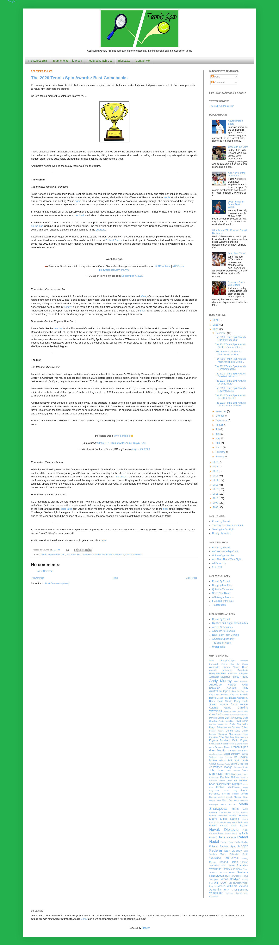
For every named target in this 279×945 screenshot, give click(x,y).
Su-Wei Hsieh (227, 872)
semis (167, 197)
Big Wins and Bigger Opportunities (230, 623)
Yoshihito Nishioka (233, 893)
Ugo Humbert (234, 883)
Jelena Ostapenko (239, 764)
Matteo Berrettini (238, 815)
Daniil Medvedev (233, 717)
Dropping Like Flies (222, 585)
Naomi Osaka (218, 825)
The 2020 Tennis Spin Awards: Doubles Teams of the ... (230, 346)
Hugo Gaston (225, 757)
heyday (58, 328)
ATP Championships (222, 660)
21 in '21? (217, 567)
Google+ (12, 1)
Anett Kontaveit (241, 681)
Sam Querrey (233, 850)
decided (79, 215)
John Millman (233, 770)
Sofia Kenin (228, 865)
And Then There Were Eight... (227, 559)
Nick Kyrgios (239, 825)
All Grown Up (219, 563)
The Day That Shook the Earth (228, 525)
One (143, 296)
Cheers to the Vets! (238, 147)
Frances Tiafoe (222, 747)
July (218, 429)
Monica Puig (225, 822)
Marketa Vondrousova (220, 812)
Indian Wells (217, 760)
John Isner (216, 770)
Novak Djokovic (223, 830)
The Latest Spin (37, 60)
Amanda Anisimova (220, 670)
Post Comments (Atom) (57, 583)
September (222, 420)
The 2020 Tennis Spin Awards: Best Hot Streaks (230, 397)
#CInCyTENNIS (105, 442)
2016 (216, 471)
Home (115, 578)
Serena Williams (223, 858)
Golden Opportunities (223, 555)
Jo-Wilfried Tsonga (220, 767)
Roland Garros (114, 240)
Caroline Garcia (220, 707)
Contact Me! (143, 60)
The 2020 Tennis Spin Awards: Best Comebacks (79, 77)
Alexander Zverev (219, 667)
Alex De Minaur (239, 664)
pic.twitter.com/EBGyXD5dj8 (130, 442)
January (220, 456)
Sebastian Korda (239, 854)
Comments (218, 82)
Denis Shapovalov (239, 724)
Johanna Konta (241, 767)
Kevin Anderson (84, 554)
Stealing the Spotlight (223, 529)
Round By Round (221, 581)
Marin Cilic (240, 808)
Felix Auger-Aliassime (219, 744)
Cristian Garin (242, 715)
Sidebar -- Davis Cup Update (236, 283)
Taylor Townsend (232, 876)
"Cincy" (67, 306)
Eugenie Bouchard (56, 554)
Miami (213, 818)
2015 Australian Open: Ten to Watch (236, 204)
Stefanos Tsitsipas (232, 869)
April (218, 442)
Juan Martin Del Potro (228, 772)
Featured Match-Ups (100, 60)
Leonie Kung (230, 790)
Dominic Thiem (240, 727)
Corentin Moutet (229, 715)
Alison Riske (240, 667)
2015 (216, 475)
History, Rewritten (221, 533)
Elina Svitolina (226, 737)
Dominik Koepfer (216, 731)
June (218, 434)
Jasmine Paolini (223, 764)
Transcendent (219, 605)
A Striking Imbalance (222, 597)
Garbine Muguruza (238, 750)
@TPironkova (162, 266)
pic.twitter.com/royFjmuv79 (114, 269)
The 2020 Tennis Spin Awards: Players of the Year (230, 338)
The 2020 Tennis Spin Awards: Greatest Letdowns (230, 375)
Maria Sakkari (228, 804)
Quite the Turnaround (223, 589)
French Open (239, 747)
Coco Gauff (215, 714)
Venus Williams (227, 886)
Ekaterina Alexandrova (229, 734)
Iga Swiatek (241, 757)
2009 (216, 502)
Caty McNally (242, 711)
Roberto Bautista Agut (222, 846)
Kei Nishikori (241, 780)
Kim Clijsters (234, 783)
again (78, 201)
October (220, 415)
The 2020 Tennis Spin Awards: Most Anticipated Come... (230, 360)
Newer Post (38, 578)
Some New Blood (221, 593)
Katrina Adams (225, 781)
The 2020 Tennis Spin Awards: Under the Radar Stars (230, 404)
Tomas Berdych (230, 879)
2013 (216, 484)
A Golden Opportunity (223, 639)
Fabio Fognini (240, 740)
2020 (216, 329)
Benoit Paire (222, 698)
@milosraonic (122, 435)
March (219, 447)
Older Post (191, 578)
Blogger (146, 928)
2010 (216, 498)
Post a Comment (44, 571)
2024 (216, 320)
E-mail (84, 919)
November (221, 411)
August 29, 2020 (140, 449)
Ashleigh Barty (237, 688)
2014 (216, 480)
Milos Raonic (99, 554)
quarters (100, 229)
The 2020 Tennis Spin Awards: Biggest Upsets (230, 389)
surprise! (121, 476)
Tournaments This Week (67, 60)
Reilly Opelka (241, 842)
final (142, 310)
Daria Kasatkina (226, 721)
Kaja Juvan (236, 774)
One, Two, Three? (237, 253)
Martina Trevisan (240, 812)
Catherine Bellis (229, 711)
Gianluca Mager (216, 754)
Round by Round (221, 521)
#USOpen (178, 266)
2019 (216, 462)
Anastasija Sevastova (219, 677)
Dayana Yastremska (218, 724)
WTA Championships (236, 889)
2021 (216, 324)
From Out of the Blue (223, 601)
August (220, 425)
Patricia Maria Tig (233, 833)
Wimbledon (216, 892)
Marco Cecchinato (230, 800)
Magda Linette (215, 800)
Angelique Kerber (222, 684)
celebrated (66, 508)
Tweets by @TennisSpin (221, 106)
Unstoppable (218, 647)
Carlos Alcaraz (239, 704)
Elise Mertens (241, 737)
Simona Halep (228, 861)
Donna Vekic (233, 730)
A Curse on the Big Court (225, 551)
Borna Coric (216, 701)
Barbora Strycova (229, 694)
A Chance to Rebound (223, 631)
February (221, 452)
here (103, 540)
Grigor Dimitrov (231, 754)
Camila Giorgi (232, 701)
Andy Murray (220, 681)
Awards (43, 554)
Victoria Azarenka (133, 554)
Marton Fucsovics (218, 815)
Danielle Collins (216, 718)
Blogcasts (124, 60)
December (221, 333)
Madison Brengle (225, 797)
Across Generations (222, 627)
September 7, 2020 (132, 275)
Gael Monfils (217, 750)
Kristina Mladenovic (227, 787)
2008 (216, 507)
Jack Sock (71, 554)
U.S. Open (220, 882)
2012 (216, 489)
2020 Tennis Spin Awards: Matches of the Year (228, 353)
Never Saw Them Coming (225, 635)
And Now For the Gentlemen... (236, 174)
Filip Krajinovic (236, 744)
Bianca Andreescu (238, 698)
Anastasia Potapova (238, 673)
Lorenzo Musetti (230, 794)
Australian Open (219, 691)
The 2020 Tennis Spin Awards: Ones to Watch (230, 382)
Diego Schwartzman (220, 727)
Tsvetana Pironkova (115, 554)
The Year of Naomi (221, 642)
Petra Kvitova (227, 837)
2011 (216, 493)
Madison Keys (241, 797)
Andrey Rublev (240, 676)
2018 (216, 466)
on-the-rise (37, 226)
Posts (215, 76)
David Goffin (241, 721)
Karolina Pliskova (229, 777)
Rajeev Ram (227, 842)
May (218, 438)
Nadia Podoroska (240, 822)
